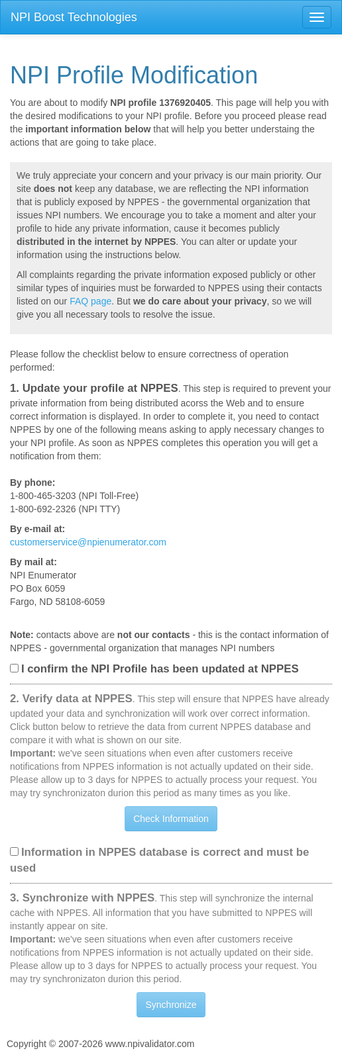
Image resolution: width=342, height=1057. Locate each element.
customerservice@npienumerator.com (88, 542)
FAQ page (90, 301)
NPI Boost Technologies (74, 17)
